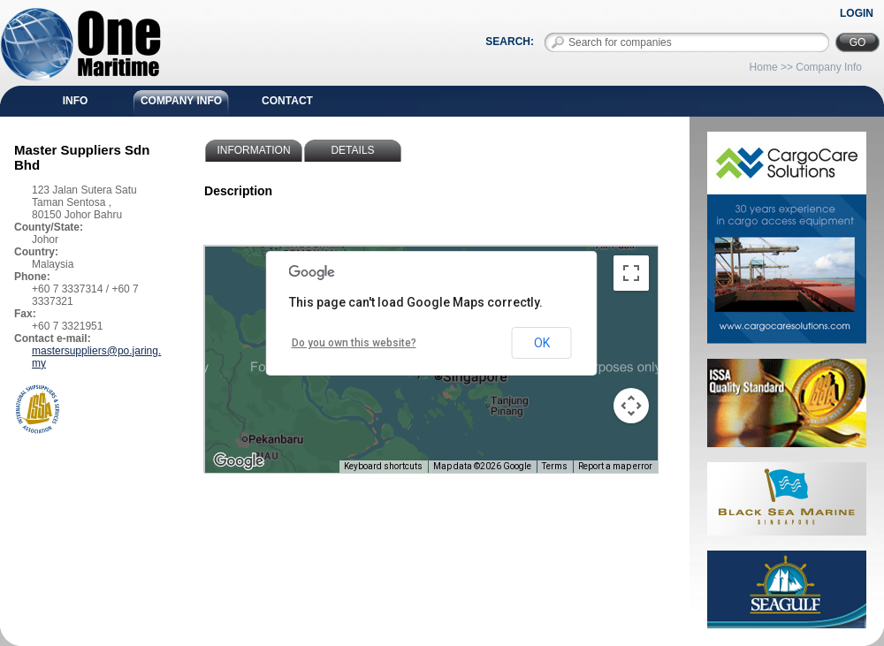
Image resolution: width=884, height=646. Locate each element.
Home (764, 67)
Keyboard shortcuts (383, 466)
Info (75, 101)
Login (856, 13)
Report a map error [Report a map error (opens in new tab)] (615, 466)
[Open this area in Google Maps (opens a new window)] (239, 461)
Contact (287, 101)
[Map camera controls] (631, 405)
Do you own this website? (354, 343)
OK (542, 343)
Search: (509, 41)
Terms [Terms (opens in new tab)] (555, 466)
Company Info (181, 101)
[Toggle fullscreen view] (631, 273)
